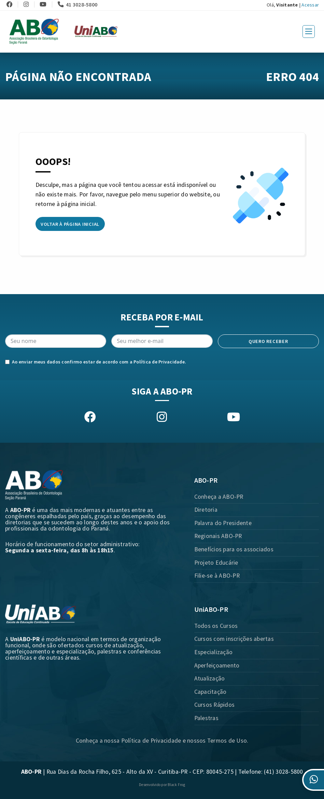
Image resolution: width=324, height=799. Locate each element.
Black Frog (176, 784)
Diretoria (205, 509)
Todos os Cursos (216, 626)
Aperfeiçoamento (217, 665)
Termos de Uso (227, 740)
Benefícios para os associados (233, 549)
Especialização (213, 652)
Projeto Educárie (216, 562)
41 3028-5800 (78, 4)
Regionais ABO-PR (218, 536)
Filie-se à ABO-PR (217, 575)
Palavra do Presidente (223, 523)
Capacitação (210, 691)
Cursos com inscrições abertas (234, 639)
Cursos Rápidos (214, 704)
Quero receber (268, 341)
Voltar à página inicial (70, 224)
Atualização (209, 678)
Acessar (310, 5)
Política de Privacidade (159, 362)
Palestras (206, 718)
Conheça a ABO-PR (218, 496)
